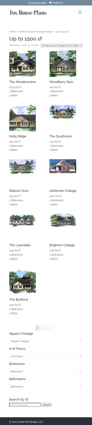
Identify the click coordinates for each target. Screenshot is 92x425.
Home (12, 31)
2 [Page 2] (41, 327)
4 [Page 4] (49, 327)
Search (46, 404)
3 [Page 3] (45, 327)
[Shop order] (61, 45)
